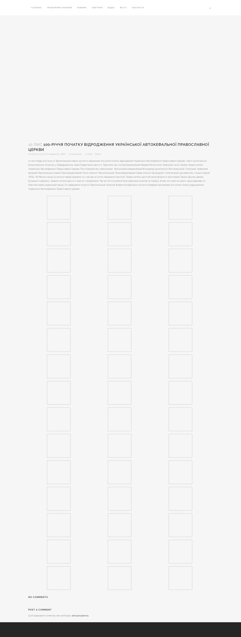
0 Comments (75, 154)
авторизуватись (80, 615)
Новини (52, 154)
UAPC (63, 154)
